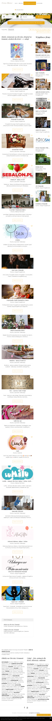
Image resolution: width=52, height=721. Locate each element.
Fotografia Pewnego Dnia (17, 119)
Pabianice (4, 672)
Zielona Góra (11, 669)
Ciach (17, 451)
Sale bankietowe (18, 626)
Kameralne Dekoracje (17, 511)
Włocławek (14, 665)
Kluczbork (7, 680)
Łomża (18, 683)
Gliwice (37, 57)
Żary (21, 669)
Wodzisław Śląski (40, 93)
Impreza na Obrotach (41, 111)
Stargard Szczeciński (16, 698)
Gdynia (7, 686)
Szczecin (4, 698)
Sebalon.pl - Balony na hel (17, 179)
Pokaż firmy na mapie (43, 31)
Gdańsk (3, 686)
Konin (18, 695)
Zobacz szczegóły (17, 69)
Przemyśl (4, 682)
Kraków (10, 674)
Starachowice (12, 691)
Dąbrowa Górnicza (40, 74)
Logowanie (39, 3)
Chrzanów (9, 675)
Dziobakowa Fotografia (41, 204)
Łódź (11, 671)
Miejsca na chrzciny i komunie (12, 624)
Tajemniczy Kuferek (17, 59)
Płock (12, 677)
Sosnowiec (38, 112)
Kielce (15, 689)
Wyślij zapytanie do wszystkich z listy (40, 29)
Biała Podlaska (5, 668)
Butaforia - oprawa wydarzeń (18, 360)
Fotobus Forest (39, 167)
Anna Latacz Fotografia (18, 270)
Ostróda (23, 694)
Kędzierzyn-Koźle (14, 678)
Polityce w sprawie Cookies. (17, 719)
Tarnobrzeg (21, 682)
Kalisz (15, 695)
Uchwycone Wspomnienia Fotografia (17, 571)
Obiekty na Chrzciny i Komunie (12, 658)
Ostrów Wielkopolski (7, 697)
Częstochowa (10, 688)
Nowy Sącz (20, 674)
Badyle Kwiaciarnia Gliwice (17, 330)
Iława (18, 694)
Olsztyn (9, 694)
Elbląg (13, 694)
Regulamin (20, 716)
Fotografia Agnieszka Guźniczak (43, 55)
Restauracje (11, 626)
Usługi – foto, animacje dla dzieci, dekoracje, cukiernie (36, 659)
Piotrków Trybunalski (18, 671)
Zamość (23, 666)
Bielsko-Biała (39, 168)
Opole (8, 678)
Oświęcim (4, 675)
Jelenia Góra (5, 663)
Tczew (18, 686)
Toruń (9, 665)
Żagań (3, 671)
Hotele (5, 626)
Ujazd (37, 132)
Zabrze (3, 689)
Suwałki (14, 683)
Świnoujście (10, 700)
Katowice (38, 149)
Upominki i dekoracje (19, 151)
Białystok (9, 683)
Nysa (20, 678)
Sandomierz (10, 692)
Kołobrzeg (4, 700)
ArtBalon (17, 240)
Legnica (21, 662)
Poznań (11, 695)
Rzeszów (21, 680)
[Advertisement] (26, 644)
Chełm (18, 666)
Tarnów (14, 674)
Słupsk (15, 686)
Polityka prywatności (29, 716)
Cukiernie (19, 453)
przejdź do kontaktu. (34, 713)
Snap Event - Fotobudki (17, 602)
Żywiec (37, 205)
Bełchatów (22, 672)
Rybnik (37, 187)
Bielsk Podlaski (11, 685)
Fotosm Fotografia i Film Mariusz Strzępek (43, 148)
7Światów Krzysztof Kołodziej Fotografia (17, 89)
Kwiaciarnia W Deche (17, 149)
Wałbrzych (16, 662)
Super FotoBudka (40, 73)
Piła (21, 695)
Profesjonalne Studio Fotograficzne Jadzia (18, 300)
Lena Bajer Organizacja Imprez (17, 210)
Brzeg (3, 680)
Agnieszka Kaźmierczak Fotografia (43, 92)
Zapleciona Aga (18, 421)
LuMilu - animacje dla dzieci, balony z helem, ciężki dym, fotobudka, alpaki (17, 481)
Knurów (11, 29)
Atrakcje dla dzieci (19, 61)
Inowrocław (4, 666)
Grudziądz (19, 665)
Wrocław (11, 662)
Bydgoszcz (4, 665)
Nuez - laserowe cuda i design (17, 391)
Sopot (11, 686)
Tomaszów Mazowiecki (13, 672)
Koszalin (9, 698)
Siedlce (16, 677)
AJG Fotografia (39, 186)
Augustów (4, 685)
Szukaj (41, 16)
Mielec (15, 682)
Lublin (14, 666)
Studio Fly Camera (40, 130)
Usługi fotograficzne (19, 91)
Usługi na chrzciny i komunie (11, 630)
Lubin (9, 663)
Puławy (11, 668)
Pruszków (21, 677)
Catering (25, 626)
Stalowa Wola (10, 682)
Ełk (16, 694)
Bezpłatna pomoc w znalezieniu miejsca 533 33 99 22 (26, 22)
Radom (9, 677)
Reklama (21, 3)
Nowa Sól (17, 669)
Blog (16, 3)
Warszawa (4, 677)
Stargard (38, 700)
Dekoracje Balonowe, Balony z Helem (17, 541)
